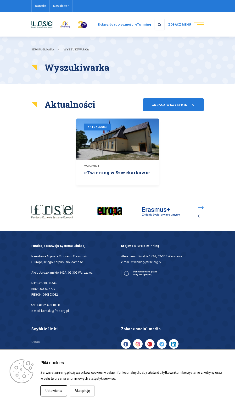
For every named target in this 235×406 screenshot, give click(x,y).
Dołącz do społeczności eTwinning (122, 25)
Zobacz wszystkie (169, 105)
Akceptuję (82, 391)
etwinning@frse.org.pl (146, 262)
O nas (35, 341)
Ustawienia (53, 391)
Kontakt (40, 6)
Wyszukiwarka (76, 50)
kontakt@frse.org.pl (55, 310)
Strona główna (42, 50)
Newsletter (61, 6)
